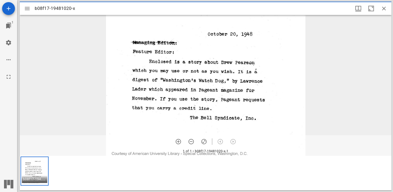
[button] (34, 171)
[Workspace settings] (8, 42)
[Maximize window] (371, 8)
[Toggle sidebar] (27, 8)
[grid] (205, 173)
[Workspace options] (8, 59)
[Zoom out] (191, 141)
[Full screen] (8, 76)
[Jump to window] (8, 25)
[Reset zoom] (204, 141)
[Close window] (384, 8)
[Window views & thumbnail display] (358, 8)
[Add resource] (8, 8)
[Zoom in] (178, 141)
